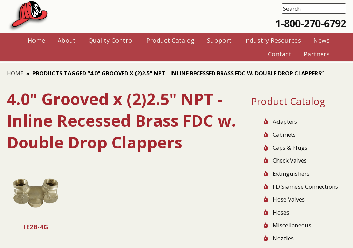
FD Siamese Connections (305, 186)
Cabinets (284, 134)
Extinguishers (291, 173)
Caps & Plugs (290, 148)
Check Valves (290, 160)
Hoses (281, 212)
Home (15, 73)
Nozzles (283, 238)
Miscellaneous (292, 225)
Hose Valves (289, 199)
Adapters (285, 121)
